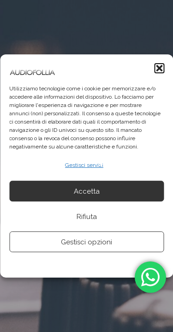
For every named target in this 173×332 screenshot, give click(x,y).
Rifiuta (87, 217)
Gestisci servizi (84, 165)
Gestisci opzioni (86, 242)
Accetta (87, 191)
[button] (159, 68)
